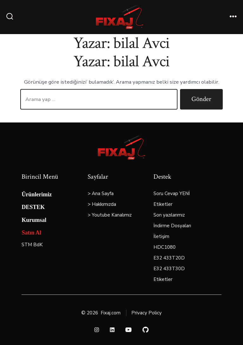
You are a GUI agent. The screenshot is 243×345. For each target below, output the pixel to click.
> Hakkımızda (102, 204)
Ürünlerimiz (37, 194)
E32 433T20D (169, 258)
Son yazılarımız (169, 215)
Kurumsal (34, 220)
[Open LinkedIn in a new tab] (112, 330)
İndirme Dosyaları (172, 226)
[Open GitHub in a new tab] (145, 330)
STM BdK (32, 244)
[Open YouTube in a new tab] (128, 330)
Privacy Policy (146, 313)
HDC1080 (164, 247)
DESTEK (33, 207)
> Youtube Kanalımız (110, 215)
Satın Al (31, 232)
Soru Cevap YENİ (171, 193)
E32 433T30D (169, 268)
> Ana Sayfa (101, 193)
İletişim (161, 236)
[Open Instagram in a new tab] (97, 330)
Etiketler (162, 204)
